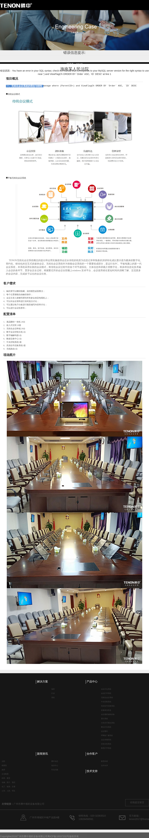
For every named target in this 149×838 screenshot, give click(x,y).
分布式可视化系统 (108, 725)
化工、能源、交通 (8, 789)
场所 (53, 691)
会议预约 (104, 733)
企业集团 (5, 776)
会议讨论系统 (106, 691)
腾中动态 (54, 763)
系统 (53, 700)
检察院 (4, 768)
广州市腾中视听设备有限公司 (29, 809)
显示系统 (104, 721)
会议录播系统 (106, 742)
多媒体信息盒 (106, 712)
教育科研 (104, 763)
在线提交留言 (137, 808)
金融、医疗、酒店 (8, 784)
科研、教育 (6, 780)
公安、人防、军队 (8, 793)
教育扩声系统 (106, 750)
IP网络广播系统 (107, 738)
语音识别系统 (106, 746)
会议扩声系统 (106, 695)
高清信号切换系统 (108, 708)
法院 (3, 763)
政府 (3, 772)
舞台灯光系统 (106, 729)
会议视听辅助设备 (108, 717)
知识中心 (54, 768)
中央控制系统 (106, 704)
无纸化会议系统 (107, 700)
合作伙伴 (104, 768)
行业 (53, 695)
